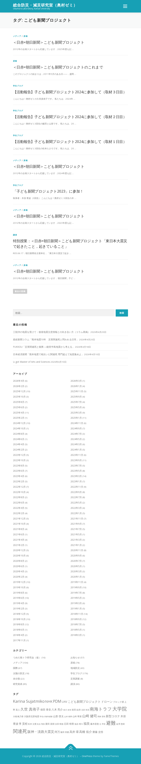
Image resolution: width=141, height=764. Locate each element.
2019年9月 (76, 587)
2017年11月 (19, 640)
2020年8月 (18, 560)
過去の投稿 (20, 291)
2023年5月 (76, 470)
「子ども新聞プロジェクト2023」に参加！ (48, 191)
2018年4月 (18, 635)
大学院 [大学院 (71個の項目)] (119, 708)
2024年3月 (76, 444)
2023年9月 (76, 460)
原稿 (26, 36)
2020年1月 (76, 576)
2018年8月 (18, 624)
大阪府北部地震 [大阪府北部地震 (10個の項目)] (31, 716)
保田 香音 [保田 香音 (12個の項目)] (45, 709)
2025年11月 (76, 391)
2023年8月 (18, 465)
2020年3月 (76, 571)
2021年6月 (18, 534)
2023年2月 (18, 481)
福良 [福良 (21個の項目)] (87, 723)
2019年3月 (76, 603)
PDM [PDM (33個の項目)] (57, 701)
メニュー (125, 6)
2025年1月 (76, 417)
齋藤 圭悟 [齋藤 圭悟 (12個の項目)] (97, 732)
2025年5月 (76, 407)
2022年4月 (18, 507)
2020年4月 (18, 571)
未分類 (16, 678)
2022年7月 (76, 497)
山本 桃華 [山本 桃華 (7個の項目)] (68, 716)
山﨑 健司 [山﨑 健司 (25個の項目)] (89, 716)
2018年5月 (76, 629)
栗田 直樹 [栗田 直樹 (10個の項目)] (49, 723)
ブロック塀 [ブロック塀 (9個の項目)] (118, 702)
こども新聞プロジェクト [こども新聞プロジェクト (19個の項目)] (84, 701)
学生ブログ (18, 85)
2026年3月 (76, 380)
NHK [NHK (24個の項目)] (48, 701)
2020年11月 (76, 550)
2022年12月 (19, 486)
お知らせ (75, 657)
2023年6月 (18, 470)
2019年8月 (18, 592)
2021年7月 (76, 529)
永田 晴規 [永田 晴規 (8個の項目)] (59, 724)
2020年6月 (18, 566)
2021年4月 (18, 539)
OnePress (87, 756)
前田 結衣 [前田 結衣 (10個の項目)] (76, 709)
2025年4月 (18, 412)
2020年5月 (76, 566)
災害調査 (75, 678)
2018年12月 (19, 613)
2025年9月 (76, 396)
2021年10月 (19, 523)
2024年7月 (76, 433)
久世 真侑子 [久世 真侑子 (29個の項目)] (30, 709)
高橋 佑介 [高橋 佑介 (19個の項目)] (85, 732)
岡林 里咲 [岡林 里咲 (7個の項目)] (101, 716)
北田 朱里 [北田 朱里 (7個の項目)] (85, 710)
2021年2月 (18, 545)
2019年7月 (76, 592)
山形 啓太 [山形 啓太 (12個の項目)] (58, 716)
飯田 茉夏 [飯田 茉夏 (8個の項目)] (64, 732)
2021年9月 (76, 523)
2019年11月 (76, 582)
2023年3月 (76, 476)
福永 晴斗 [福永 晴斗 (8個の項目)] (78, 724)
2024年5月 (76, 439)
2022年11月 (76, 486)
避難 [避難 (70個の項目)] (111, 723)
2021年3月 (76, 539)
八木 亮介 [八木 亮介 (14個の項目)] (57, 709)
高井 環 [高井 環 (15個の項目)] (74, 732)
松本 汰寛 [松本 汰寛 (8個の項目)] (32, 724)
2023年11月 (76, 454)
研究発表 (17, 684)
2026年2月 (18, 386)
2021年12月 (19, 518)
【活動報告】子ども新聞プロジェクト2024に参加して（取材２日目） (69, 116)
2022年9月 (76, 492)
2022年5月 (76, 502)
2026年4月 (18, 380)
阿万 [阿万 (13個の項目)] (57, 732)
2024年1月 (76, 449)
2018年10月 (19, 619)
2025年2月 (18, 417)
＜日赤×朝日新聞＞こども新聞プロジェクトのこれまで (58, 66)
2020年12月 (19, 550)
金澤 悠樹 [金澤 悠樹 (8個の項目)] (120, 724)
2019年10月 (19, 587)
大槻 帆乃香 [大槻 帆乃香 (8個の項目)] (18, 716)
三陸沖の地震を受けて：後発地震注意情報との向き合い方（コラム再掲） (51, 332)
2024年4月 (18, 444)
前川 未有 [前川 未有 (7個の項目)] (67, 710)
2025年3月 (76, 412)
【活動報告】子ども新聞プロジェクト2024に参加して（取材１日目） (69, 141)
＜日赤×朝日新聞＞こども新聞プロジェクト (48, 42)
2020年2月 (18, 576)
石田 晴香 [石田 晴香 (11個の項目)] (69, 723)
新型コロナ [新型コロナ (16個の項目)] (113, 716)
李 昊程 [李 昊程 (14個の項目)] (23, 724)
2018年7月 (76, 624)
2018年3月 (76, 635)
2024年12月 (19, 423)
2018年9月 (76, 619)
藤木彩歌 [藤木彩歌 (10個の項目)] (94, 723)
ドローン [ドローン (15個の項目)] (106, 702)
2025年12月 (19, 391)
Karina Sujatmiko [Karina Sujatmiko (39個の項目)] (29, 701)
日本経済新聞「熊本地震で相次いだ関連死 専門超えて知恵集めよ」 (48, 354)
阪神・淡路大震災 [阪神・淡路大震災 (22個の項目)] (41, 731)
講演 (15, 235)
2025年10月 (19, 396)
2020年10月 (19, 555)
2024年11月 (76, 423)
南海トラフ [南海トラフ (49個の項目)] (101, 709)
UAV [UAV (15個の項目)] (64, 702)
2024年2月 (18, 449)
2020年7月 (76, 560)
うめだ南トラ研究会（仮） (27, 657)
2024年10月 (19, 428)
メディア (17, 36)
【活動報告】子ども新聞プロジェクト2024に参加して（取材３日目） (69, 91)
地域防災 (75, 668)
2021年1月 (76, 545)
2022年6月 (18, 502)
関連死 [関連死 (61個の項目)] (20, 731)
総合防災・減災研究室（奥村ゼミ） (45, 5)
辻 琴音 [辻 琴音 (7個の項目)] (103, 724)
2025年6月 (18, 407)
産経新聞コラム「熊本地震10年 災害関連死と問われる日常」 (46, 339)
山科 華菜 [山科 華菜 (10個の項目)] (77, 716)
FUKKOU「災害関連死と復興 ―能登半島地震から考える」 (43, 346)
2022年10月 (19, 492)
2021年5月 (76, 534)
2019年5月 (76, 597)
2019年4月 (18, 603)
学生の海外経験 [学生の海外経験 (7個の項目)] (46, 716)
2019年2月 (18, 608)
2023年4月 (18, 476)
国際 (15, 668)
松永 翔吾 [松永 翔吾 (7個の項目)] (41, 724)
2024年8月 (18, 433)
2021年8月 (18, 529)
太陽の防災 (19, 673)
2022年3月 (76, 507)
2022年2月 (18, 513)
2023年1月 (76, 481)
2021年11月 (76, 518)
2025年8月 (18, 401)
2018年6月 (18, 629)
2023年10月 (19, 460)
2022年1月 (76, 513)
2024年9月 (76, 428)
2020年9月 (76, 555)
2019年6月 (18, 597)
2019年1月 (76, 608)
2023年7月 (76, 465)
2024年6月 (18, 439)
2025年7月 (76, 401)
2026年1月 (76, 386)
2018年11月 (76, 613)
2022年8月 (18, 497)
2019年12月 (19, 582)
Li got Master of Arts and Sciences (31, 361)
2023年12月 (19, 454)
